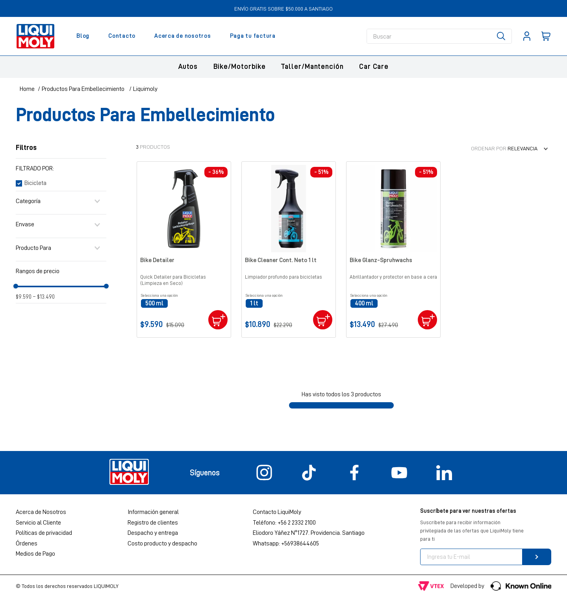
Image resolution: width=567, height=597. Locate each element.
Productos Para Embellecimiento (83, 89)
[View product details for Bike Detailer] (184, 249)
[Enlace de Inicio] (27, 89)
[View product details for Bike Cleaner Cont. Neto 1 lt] (288, 249)
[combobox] (439, 36)
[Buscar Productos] (502, 36)
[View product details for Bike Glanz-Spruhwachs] (393, 249)
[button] (61, 168)
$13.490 (44, 297)
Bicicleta (35, 183)
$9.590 (24, 297)
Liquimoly (145, 89)
